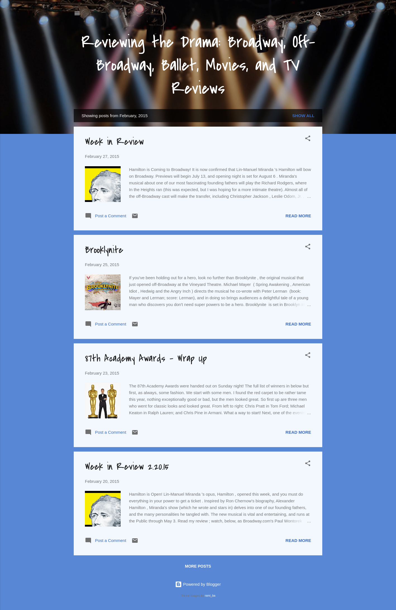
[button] (307, 139)
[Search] (319, 15)
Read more (298, 215)
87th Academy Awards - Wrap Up (146, 358)
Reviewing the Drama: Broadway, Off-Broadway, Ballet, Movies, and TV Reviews (198, 65)
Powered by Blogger (198, 584)
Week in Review (114, 142)
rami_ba (210, 595)
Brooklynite (104, 250)
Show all (303, 115)
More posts (198, 566)
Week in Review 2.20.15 (127, 467)
